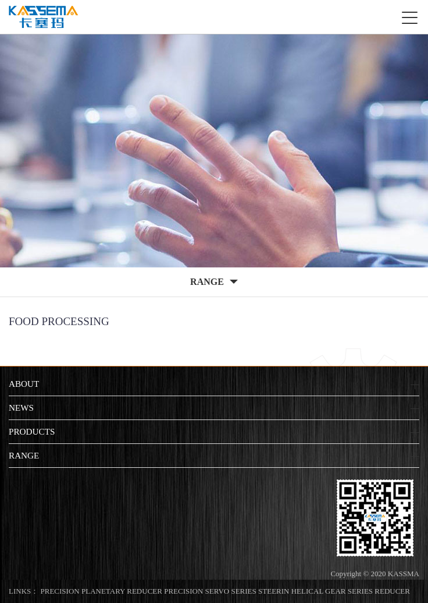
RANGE (24, 455)
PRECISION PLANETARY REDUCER (101, 591)
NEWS (21, 407)
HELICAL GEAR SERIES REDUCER (350, 591)
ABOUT (24, 384)
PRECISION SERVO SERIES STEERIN (226, 591)
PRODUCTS (32, 431)
